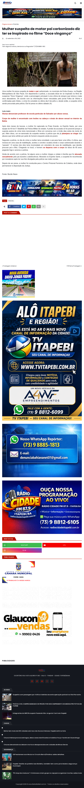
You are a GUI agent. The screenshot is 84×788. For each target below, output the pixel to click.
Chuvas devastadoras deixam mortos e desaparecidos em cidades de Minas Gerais (36, 745)
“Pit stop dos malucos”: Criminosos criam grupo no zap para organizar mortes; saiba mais (47, 773)
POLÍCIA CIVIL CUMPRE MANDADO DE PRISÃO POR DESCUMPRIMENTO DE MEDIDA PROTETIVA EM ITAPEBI (47, 705)
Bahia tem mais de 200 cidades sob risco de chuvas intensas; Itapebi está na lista (35, 731)
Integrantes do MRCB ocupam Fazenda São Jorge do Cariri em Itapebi (39, 713)
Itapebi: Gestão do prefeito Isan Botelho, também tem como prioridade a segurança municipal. (45, 765)
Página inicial (7, 24)
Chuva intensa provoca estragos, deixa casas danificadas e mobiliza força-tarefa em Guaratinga (42, 738)
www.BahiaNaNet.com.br (37, 784)
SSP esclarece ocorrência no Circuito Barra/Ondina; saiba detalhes (38, 755)
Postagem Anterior (10, 266)
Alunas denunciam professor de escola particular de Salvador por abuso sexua (35, 114)
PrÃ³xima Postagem (74, 266)
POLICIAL (16, 24)
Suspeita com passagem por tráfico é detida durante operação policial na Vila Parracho (47, 695)
